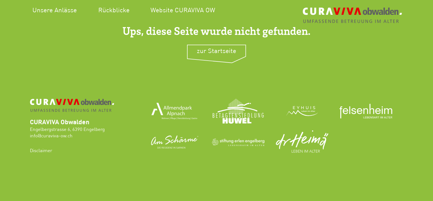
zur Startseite (216, 51)
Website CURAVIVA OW (182, 11)
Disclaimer (41, 151)
